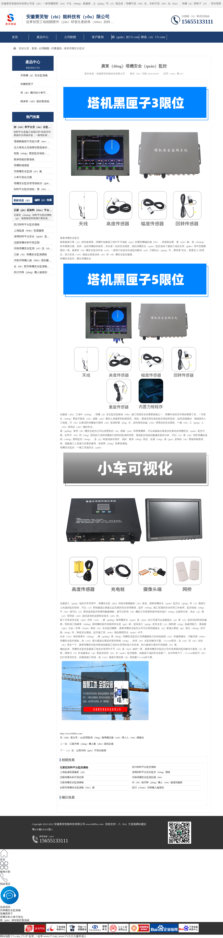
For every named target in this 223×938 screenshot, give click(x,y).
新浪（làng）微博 (97, 737)
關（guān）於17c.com (125, 37)
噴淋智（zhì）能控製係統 (35, 101)
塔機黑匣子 (26, 84)
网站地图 (5, 936)
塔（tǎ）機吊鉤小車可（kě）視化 (39, 92)
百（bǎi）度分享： (70, 737)
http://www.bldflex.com (71, 733)
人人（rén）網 (131, 737)
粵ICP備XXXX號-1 (42, 829)
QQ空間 (84, 737)
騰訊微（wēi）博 (115, 737)
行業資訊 (56, 48)
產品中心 (42, 37)
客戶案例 (98, 37)
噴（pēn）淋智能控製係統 (14, 920)
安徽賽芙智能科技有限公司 (69, 824)
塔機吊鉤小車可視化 (11, 917)
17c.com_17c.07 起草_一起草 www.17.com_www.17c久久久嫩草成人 (48, 936)
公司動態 (70, 37)
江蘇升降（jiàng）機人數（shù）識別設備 (91, 744)
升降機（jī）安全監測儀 (34, 75)
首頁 (15, 37)
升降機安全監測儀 (10, 910)
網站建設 (141, 824)
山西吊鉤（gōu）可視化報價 (91, 750)
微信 (141, 737)
